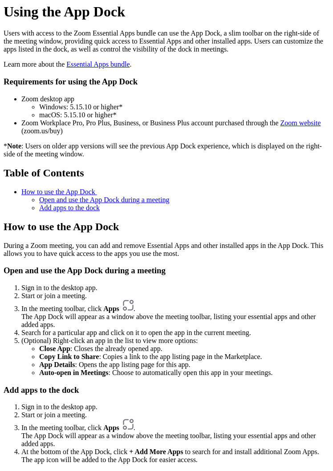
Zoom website (300, 123)
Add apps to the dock (69, 208)
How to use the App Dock (59, 192)
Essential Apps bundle (98, 64)
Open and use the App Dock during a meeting (104, 200)
